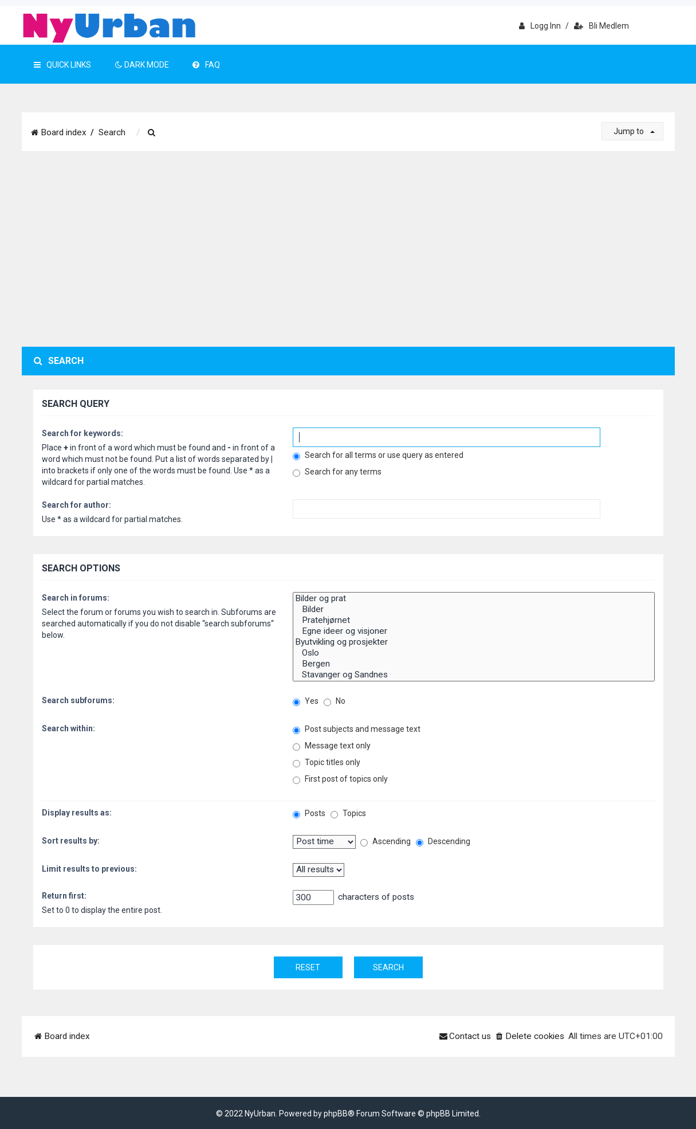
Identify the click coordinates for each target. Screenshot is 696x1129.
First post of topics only (340, 779)
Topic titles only (326, 762)
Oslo (473, 653)
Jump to (634, 131)
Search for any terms (337, 472)
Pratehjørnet (473, 620)
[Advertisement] (348, 249)
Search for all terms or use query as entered (378, 455)
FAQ (206, 64)
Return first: (64, 895)
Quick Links (62, 64)
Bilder (473, 609)
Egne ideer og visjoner (473, 631)
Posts (309, 813)
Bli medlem (601, 25)
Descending (443, 841)
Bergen (473, 663)
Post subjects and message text (356, 729)
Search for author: (76, 504)
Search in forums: (75, 597)
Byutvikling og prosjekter (473, 642)
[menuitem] (152, 133)
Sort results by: (71, 840)
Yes (305, 701)
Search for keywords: (82, 433)
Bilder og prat (473, 598)
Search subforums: (78, 700)
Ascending (385, 841)
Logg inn (540, 25)
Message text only (332, 746)
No (334, 701)
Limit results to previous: (89, 868)
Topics (348, 813)
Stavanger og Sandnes (473, 674)
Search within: (68, 728)
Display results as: (77, 812)
